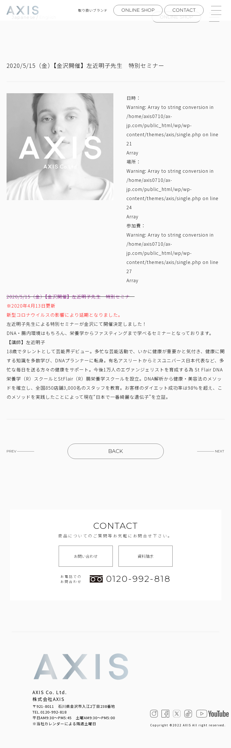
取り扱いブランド (93, 10)
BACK (115, 451)
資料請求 (146, 556)
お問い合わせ (86, 556)
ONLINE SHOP (138, 10)
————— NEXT (210, 451)
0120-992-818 (130, 579)
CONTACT (184, 10)
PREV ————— (20, 451)
